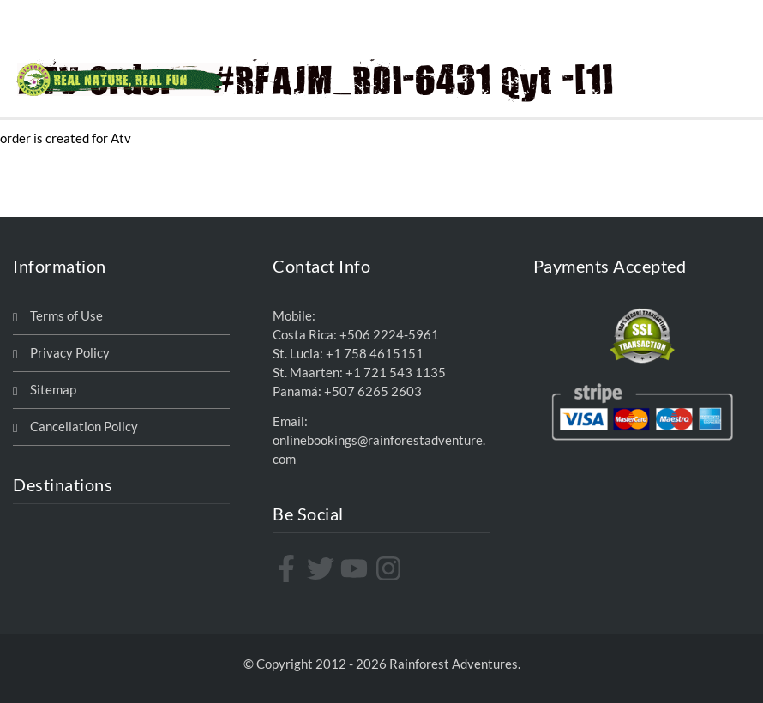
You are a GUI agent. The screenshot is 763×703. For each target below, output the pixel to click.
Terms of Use (66, 316)
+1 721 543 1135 (395, 372)
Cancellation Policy (84, 426)
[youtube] (356, 568)
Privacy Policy (70, 352)
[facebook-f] (288, 568)
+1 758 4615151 (375, 353)
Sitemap (53, 389)
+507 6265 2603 (373, 391)
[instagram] (390, 568)
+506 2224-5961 (389, 334)
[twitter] (323, 568)
